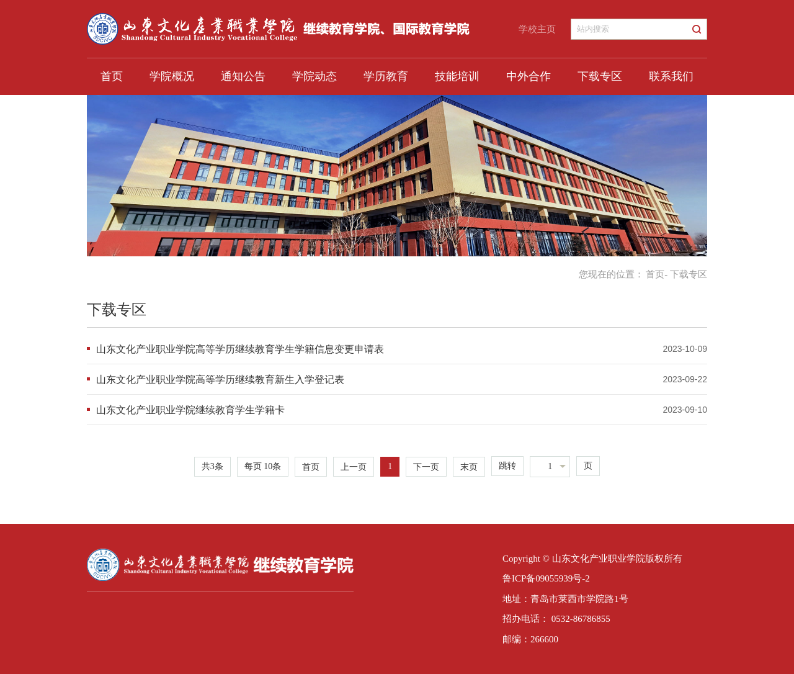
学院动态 (314, 76)
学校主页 (537, 29)
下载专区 (600, 76)
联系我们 (671, 76)
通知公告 (243, 76)
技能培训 (457, 76)
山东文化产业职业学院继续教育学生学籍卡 (190, 410)
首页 (111, 76)
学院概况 (171, 76)
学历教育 (386, 76)
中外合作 (528, 76)
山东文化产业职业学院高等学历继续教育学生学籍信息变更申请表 (240, 349)
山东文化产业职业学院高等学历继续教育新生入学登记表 (220, 379)
